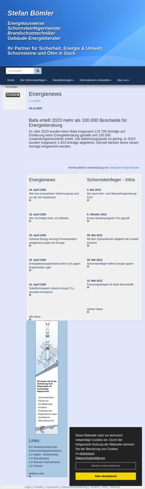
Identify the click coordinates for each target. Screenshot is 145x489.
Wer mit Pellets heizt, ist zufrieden (49, 218)
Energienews (42, 179)
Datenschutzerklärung (90, 458)
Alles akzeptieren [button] (106, 476)
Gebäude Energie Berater (124, 167)
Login (27, 486)
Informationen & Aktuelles (96, 80)
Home (10, 80)
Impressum (86, 453)
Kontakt (38, 486)
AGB (104, 486)
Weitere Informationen (105, 465)
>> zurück (34, 100)
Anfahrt (94, 486)
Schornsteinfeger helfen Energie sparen (110, 263)
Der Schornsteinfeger (33, 80)
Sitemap (115, 486)
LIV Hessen (35, 465)
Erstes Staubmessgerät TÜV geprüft (108, 218)
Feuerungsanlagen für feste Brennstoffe (110, 284)
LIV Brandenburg (39, 458)
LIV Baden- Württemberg (43, 454)
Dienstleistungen (63, 80)
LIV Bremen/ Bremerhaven (44, 462)
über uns (123, 80)
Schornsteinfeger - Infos (111, 179)
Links (34, 440)
